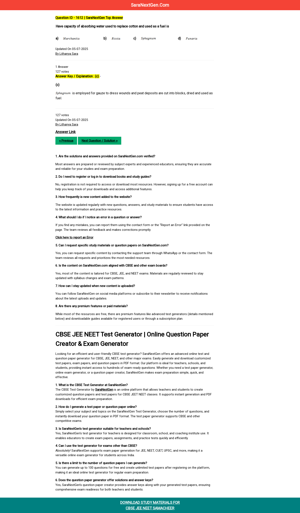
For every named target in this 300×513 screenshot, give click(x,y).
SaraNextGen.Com (150, 5)
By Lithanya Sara (66, 54)
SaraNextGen (104, 389)
